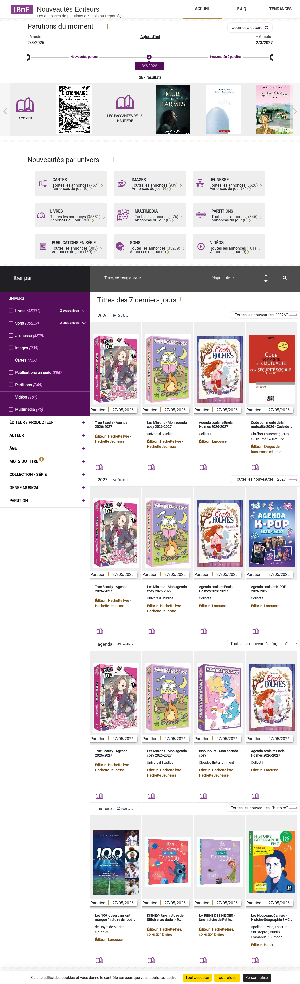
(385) (56, 372)
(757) (31, 360)
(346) (37, 384)
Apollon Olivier (262, 927)
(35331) (33, 310)
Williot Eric (276, 439)
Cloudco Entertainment (216, 762)
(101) (32, 397)
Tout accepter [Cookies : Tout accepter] (197, 977)
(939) (33, 347)
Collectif (205, 434)
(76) (39, 409)
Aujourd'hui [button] (150, 36)
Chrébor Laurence (265, 434)
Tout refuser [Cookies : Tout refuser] (227, 977)
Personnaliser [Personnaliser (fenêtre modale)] (257, 977)
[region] (150, 111)
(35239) (32, 323)
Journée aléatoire (251, 27)
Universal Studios (160, 434)
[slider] (150, 57)
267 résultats (150, 77)
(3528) (38, 335)
